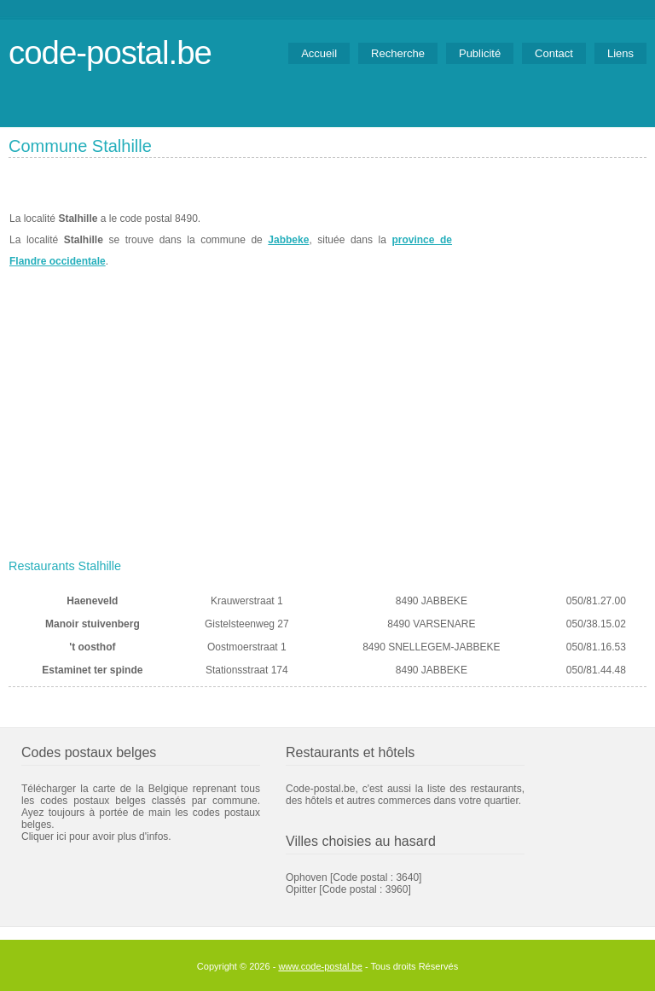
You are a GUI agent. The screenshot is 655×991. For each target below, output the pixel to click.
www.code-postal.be (320, 966)
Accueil (319, 53)
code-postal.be (110, 52)
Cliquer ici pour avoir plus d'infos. (96, 836)
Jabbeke (288, 240)
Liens (620, 53)
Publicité (480, 53)
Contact (554, 53)
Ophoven (307, 877)
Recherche (398, 53)
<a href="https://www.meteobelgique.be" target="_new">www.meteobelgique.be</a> (550, 240)
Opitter (301, 889)
